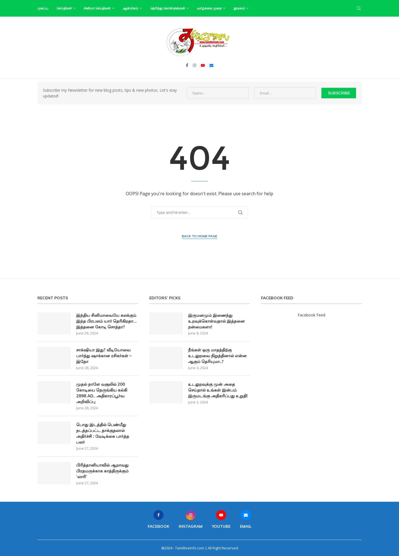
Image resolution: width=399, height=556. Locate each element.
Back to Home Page (199, 236)
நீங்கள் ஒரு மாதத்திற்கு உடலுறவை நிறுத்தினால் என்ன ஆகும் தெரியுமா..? (217, 355)
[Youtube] (203, 65)
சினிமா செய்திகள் (97, 8)
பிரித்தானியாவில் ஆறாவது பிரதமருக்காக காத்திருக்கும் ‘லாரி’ (102, 470)
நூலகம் (239, 8)
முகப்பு (42, 8)
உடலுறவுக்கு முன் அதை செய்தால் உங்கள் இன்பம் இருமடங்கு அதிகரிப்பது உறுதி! (218, 390)
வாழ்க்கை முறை (209, 8)
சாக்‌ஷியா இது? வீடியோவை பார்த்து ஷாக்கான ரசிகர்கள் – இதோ (104, 355)
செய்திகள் (64, 8)
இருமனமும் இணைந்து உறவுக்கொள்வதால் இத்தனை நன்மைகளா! (216, 321)
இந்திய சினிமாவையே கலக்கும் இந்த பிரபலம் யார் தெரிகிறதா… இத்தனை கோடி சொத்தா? (106, 321)
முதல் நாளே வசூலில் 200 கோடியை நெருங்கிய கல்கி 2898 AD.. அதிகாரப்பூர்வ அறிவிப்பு (101, 393)
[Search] (359, 8)
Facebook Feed (311, 315)
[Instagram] (194, 65)
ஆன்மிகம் (130, 8)
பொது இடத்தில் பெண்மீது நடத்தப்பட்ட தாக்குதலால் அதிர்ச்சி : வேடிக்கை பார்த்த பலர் (102, 433)
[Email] (211, 65)
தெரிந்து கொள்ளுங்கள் (167, 8)
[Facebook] (187, 65)
